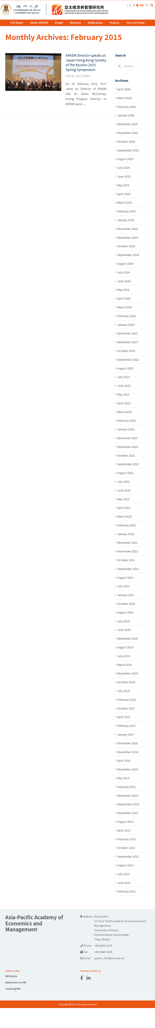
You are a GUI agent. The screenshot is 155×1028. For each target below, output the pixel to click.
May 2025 (123, 185)
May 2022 (123, 499)
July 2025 (123, 167)
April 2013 (124, 830)
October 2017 (126, 708)
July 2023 (123, 377)
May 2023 (123, 394)
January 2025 (125, 220)
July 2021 (123, 586)
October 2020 (126, 603)
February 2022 (126, 525)
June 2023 (124, 385)
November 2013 (127, 813)
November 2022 (127, 447)
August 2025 (125, 159)
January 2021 (125, 595)
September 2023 (128, 359)
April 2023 (124, 403)
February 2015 (126, 787)
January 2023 (125, 429)
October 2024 (126, 246)
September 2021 (128, 569)
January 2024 (125, 325)
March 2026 (124, 98)
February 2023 (126, 420)
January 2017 (125, 734)
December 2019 (127, 638)
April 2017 (124, 717)
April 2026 (124, 89)
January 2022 (125, 534)
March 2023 (124, 412)
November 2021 (127, 551)
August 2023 (125, 368)
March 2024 (124, 307)
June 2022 (124, 490)
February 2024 (126, 316)
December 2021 (127, 542)
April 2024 (124, 298)
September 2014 (128, 804)
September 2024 (128, 255)
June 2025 (124, 176)
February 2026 (126, 107)
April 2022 (124, 508)
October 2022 (126, 455)
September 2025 (128, 150)
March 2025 (124, 202)
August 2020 (125, 612)
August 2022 (125, 473)
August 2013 (125, 821)
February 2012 (126, 891)
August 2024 (125, 263)
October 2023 (126, 351)
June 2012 (124, 883)
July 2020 (123, 621)
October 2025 (126, 141)
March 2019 (124, 665)
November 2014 (127, 795)
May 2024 (123, 290)
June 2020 (124, 630)
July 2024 (123, 272)
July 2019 (123, 656)
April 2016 (124, 760)
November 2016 (127, 752)
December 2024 (127, 229)
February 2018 (126, 699)
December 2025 (127, 124)
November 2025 (127, 133)
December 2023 (127, 333)
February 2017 (126, 726)
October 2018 (126, 682)
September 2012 (128, 856)
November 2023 (127, 342)
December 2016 (127, 743)
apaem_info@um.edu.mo (109, 958)
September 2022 (128, 464)
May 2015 (123, 778)
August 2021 (125, 577)
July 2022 (123, 481)
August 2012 (125, 865)
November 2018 (127, 673)
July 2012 (123, 874)
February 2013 (126, 839)
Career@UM (12, 988)
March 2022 (124, 516)
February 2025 (126, 211)
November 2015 (127, 769)
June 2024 (124, 281)
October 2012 (126, 848)
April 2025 (124, 194)
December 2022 (127, 438)
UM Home (11, 976)
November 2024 (127, 237)
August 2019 (125, 647)
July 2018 (123, 691)
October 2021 (126, 560)
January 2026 (125, 115)
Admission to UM (15, 982)
